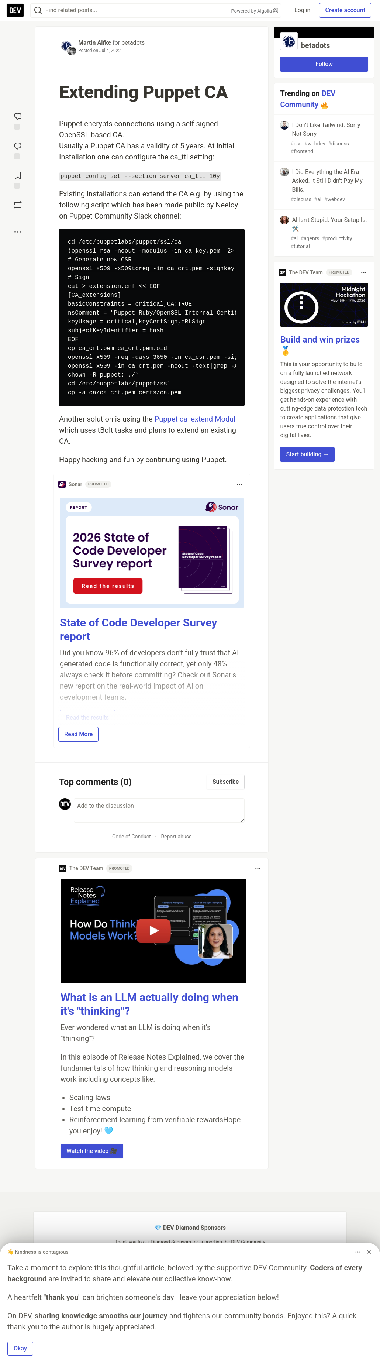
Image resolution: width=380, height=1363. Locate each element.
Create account (345, 10)
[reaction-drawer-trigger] (17, 120)
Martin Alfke (94, 42)
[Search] (38, 10)
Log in (302, 10)
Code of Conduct (131, 837)
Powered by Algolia (254, 11)
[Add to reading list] (18, 179)
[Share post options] (17, 231)
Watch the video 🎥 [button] (91, 1150)
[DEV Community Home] (15, 10)
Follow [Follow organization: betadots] (324, 64)
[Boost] (18, 205)
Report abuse (176, 837)
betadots (133, 42)
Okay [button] (20, 1348)
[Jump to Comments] (18, 150)
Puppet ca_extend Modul (195, 419)
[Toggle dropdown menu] (239, 484)
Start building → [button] (307, 454)
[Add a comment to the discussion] (159, 810)
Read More (78, 734)
